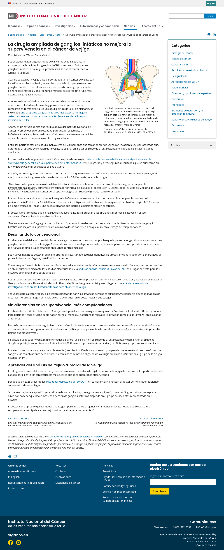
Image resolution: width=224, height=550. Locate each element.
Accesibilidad (110, 471)
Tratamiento (178, 131)
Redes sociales (16, 488)
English (211, 3)
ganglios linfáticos (52, 65)
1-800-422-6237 (182, 527)
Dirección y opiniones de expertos (191, 93)
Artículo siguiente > (151, 418)
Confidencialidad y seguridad (119, 486)
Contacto (60, 471)
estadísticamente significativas (142, 325)
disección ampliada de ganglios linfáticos (37, 216)
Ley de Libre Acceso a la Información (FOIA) (124, 478)
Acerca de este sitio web (22, 471)
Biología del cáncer (182, 53)
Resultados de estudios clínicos (189, 70)
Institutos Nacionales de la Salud (199, 537)
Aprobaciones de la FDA (185, 81)
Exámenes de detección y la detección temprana (187, 112)
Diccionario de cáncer (67, 482)
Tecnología (177, 125)
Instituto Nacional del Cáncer (201, 541)
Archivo (175, 145)
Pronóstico (177, 104)
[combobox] (186, 16)
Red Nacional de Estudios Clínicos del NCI (102, 269)
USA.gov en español (206, 544)
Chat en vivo (161, 527)
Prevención (177, 99)
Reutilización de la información (26, 482)
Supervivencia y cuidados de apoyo (191, 119)
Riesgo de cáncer (181, 58)
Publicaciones (63, 477)
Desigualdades (180, 76)
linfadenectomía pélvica (21, 187)
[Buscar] (210, 16)
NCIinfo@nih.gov (206, 527)
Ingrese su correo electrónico (167, 476)
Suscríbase (159, 491)
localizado (35, 83)
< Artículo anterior (18, 418)
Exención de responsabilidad (119, 491)
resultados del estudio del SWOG (65, 381)
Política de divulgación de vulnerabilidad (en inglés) (117, 499)
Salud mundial (179, 87)
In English (14, 477)
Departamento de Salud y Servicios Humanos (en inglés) (187, 534)
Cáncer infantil (179, 64)
